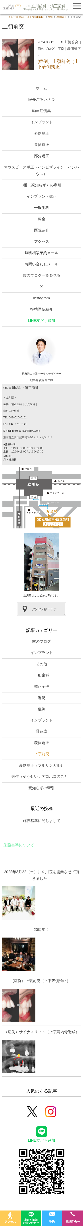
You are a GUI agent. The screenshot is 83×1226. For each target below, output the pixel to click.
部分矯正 (41, 156)
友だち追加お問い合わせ (31, 1217)
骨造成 (41, 731)
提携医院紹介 (41, 309)
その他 (41, 664)
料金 (41, 219)
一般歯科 (41, 208)
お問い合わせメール (41, 264)
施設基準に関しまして (41, 821)
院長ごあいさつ (41, 99)
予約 (52, 1217)
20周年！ (41, 930)
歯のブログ (46, 48)
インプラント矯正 (42, 196)
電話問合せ (73, 1217)
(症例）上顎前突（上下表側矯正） (41, 981)
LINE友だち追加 (41, 321)
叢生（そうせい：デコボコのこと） (42, 776)
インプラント (41, 122)
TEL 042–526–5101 (15, 417)
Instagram (41, 298)
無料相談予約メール (41, 253)
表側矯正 (74, 48)
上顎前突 (71, 42)
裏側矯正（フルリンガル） (41, 765)
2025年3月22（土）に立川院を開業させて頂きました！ (41, 875)
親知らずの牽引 (41, 788)
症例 (61, 48)
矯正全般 (41, 687)
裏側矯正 (41, 145)
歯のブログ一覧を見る (41, 275)
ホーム (41, 88)
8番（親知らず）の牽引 (41, 185)
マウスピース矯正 (41, 170)
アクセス (41, 242)
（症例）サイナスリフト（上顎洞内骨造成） (41, 1032)
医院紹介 (41, 230)
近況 (41, 698)
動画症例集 (41, 111)
